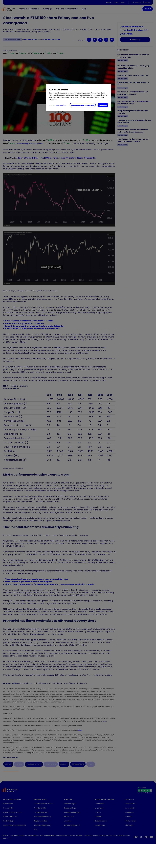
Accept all (103, 105)
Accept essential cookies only (82, 105)
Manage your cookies (57, 105)
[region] (78, 97)
